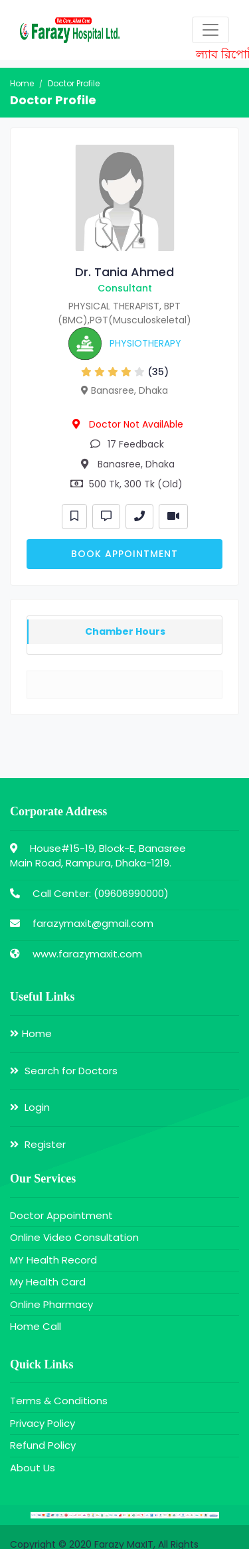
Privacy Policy (42, 1423)
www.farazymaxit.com (87, 954)
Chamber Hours (125, 631)
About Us (32, 1468)
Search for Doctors (64, 1071)
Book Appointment (124, 553)
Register (38, 1144)
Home (22, 83)
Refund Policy (43, 1445)
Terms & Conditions (59, 1401)
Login (30, 1107)
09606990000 (131, 893)
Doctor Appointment (61, 1215)
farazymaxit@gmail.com (93, 923)
